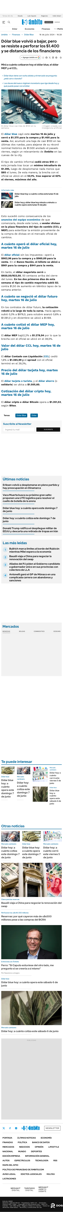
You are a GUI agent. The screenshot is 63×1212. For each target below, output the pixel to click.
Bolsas (22, 631)
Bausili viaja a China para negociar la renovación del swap (30, 558)
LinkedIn (23, 1128)
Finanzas (46, 29)
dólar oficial (12, 254)
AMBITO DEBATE (43, 1189)
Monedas (6, 631)
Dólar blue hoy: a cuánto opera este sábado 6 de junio (55, 797)
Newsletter (57, 28)
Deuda (20, 16)
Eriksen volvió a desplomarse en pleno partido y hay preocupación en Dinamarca (31, 486)
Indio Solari (57, 16)
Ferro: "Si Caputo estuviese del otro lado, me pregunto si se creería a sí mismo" (27, 967)
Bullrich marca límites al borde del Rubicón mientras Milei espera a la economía (34, 550)
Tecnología (41, 1160)
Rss (55, 1160)
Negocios (44, 16)
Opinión (39, 1147)
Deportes (36, 1151)
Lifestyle (53, 1147)
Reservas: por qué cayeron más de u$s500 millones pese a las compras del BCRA (26, 918)
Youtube (29, 1128)
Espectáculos (22, 1160)
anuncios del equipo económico (20, 219)
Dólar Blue (29, 35)
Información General (37, 1156)
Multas (51, 1174)
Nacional (7, 1151)
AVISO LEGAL (9, 1174)
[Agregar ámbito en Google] (30, 57)
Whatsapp (36, 1128)
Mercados (8, 1147)
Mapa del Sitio (10, 1165)
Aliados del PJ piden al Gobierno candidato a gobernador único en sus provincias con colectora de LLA (34, 566)
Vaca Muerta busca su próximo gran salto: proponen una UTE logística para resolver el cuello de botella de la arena (28, 498)
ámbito (4, 35)
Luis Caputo (32, 16)
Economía (29, 29)
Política (22, 1142)
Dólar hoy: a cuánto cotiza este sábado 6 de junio (29, 1031)
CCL (46, 356)
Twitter (3, 1128)
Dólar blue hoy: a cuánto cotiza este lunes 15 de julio (36, 195)
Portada (7, 1138)
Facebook (10, 1128)
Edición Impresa (11, 1156)
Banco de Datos (41, 1142)
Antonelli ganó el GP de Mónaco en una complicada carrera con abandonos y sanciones (32, 577)
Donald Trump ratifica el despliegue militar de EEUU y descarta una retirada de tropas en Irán (30, 530)
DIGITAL (15, 1189)
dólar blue (10, 133)
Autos (6, 1160)
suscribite (48, 22)
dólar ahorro (46, 380)
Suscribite (48, 429)
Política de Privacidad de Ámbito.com (23, 1169)
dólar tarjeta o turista (18, 380)
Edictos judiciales (31, 1174)
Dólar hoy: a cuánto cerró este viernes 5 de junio (55, 778)
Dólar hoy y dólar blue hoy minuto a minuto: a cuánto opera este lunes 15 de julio (35, 203)
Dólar (14, 29)
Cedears (56, 631)
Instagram (16, 1128)
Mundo (22, 1151)
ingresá (57, 22)
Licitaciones (9, 1178)
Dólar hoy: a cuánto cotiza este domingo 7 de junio (29, 520)
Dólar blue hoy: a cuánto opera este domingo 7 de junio (30, 509)
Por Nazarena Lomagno (10, 973)
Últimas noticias (26, 1138)
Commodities (39, 631)
